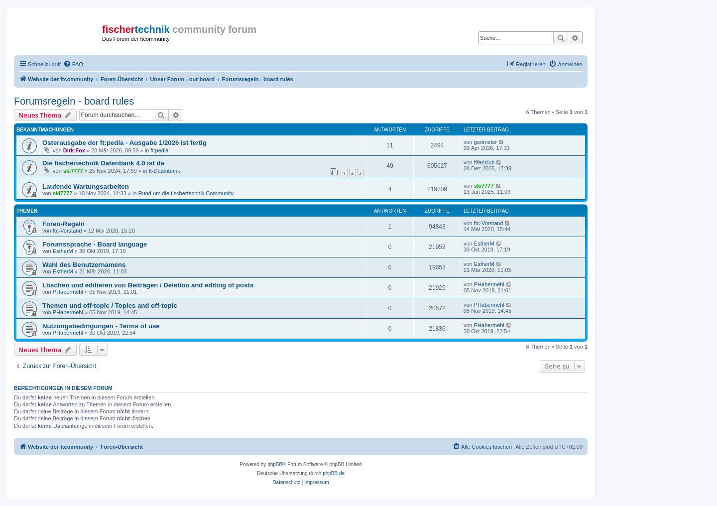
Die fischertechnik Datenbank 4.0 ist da (103, 163)
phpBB (274, 464)
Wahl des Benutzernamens (83, 264)
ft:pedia (159, 150)
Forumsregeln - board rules (74, 101)
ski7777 (73, 171)
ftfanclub (484, 162)
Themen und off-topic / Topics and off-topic (109, 305)
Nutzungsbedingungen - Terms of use (101, 326)
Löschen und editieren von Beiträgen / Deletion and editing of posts (147, 285)
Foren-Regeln (63, 224)
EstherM (63, 251)
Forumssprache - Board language (94, 244)
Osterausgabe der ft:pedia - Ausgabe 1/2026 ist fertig (124, 142)
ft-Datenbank (164, 171)
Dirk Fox (74, 150)
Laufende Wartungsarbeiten (85, 186)
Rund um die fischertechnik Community (186, 193)
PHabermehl (68, 292)
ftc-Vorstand (67, 231)
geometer (485, 142)
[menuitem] (73, 64)
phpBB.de (334, 473)
